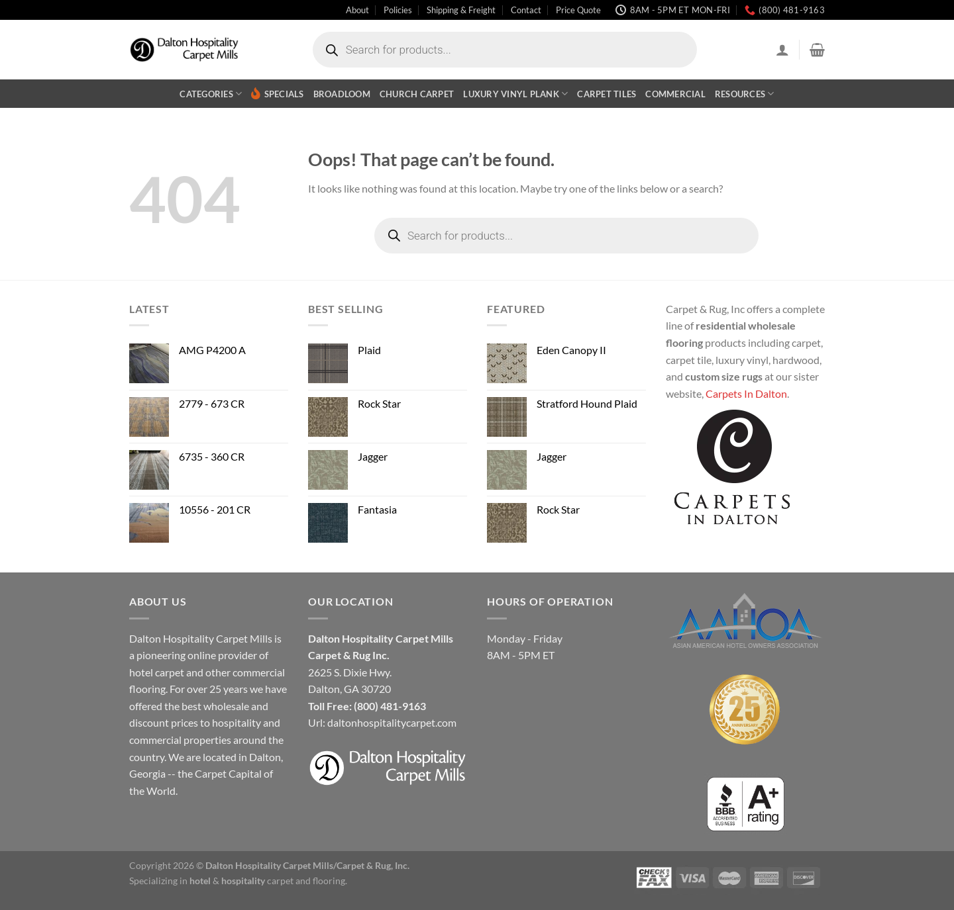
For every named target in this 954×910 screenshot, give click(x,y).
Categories (211, 93)
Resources (744, 93)
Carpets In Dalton (746, 393)
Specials (277, 94)
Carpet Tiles (606, 94)
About (357, 10)
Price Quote (578, 10)
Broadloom (341, 94)
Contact (526, 10)
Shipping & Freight (461, 10)
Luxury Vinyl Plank (515, 93)
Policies (398, 10)
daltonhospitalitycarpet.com (391, 722)
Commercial (675, 94)
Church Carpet (417, 94)
